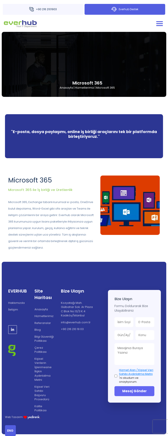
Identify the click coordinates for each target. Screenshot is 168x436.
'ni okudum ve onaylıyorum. (136, 376)
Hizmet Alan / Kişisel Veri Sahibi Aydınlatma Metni (136, 372)
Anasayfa (66, 88)
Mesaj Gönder (134, 391)
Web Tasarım (23, 417)
